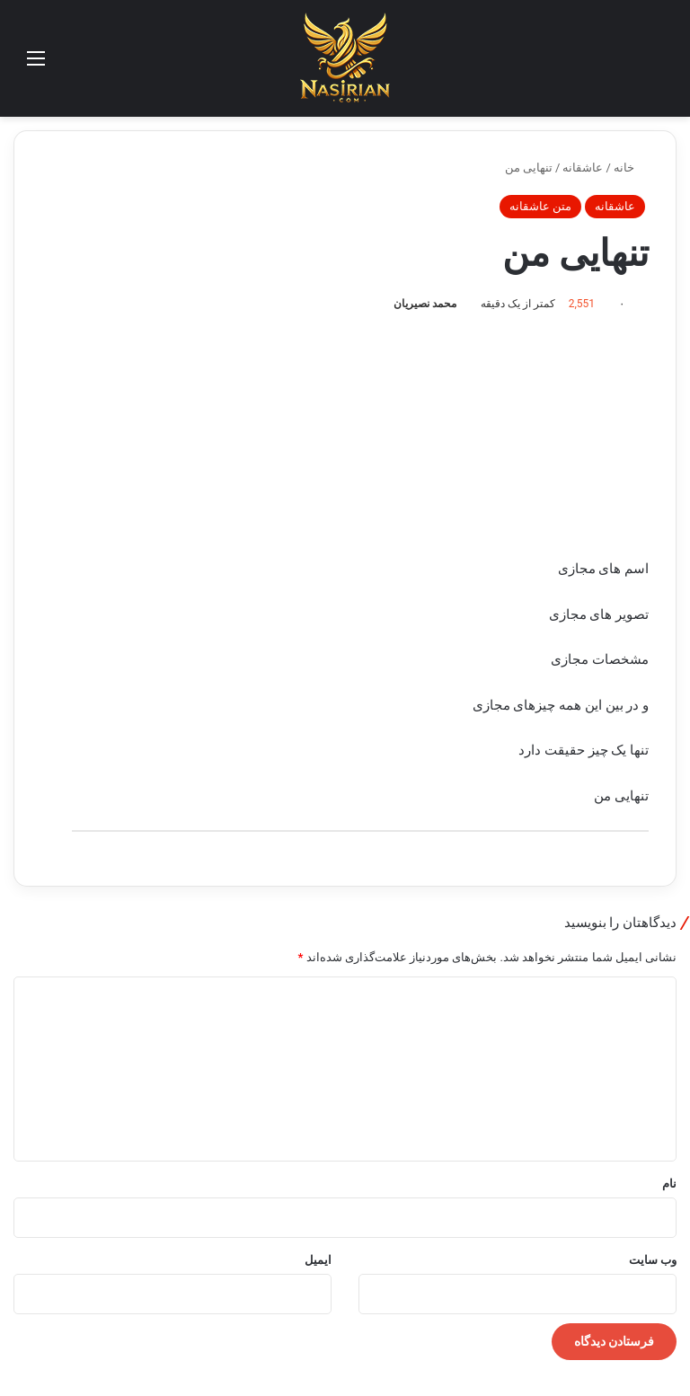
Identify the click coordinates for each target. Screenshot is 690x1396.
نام (669, 1183)
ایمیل (318, 1260)
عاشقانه (582, 167)
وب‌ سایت (653, 1260)
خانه (631, 167)
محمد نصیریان (425, 303)
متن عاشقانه (540, 206)
